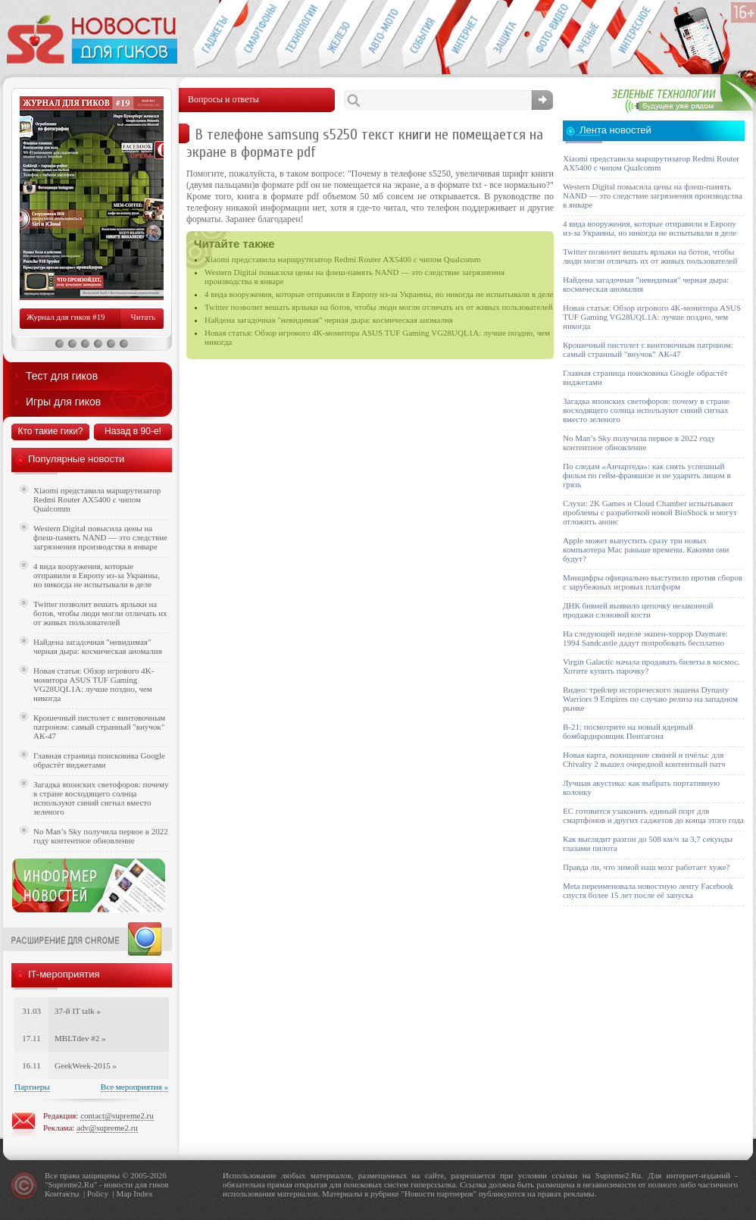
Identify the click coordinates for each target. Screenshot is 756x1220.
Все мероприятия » (134, 1086)
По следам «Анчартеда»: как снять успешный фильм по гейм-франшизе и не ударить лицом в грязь (647, 475)
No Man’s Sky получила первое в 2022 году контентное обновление (100, 836)
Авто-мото (380, 35)
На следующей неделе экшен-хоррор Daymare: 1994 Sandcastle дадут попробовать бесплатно (645, 638)
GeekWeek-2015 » (86, 1065)
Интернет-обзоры (464, 35)
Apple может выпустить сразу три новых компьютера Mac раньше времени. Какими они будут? (646, 549)
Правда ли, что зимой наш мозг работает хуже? (646, 866)
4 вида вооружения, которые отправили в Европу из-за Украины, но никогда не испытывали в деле (379, 294)
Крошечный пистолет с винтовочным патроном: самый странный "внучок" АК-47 (99, 726)
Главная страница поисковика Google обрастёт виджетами (99, 760)
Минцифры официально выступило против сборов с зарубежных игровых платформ (652, 582)
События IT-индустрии (422, 35)
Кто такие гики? (50, 431)
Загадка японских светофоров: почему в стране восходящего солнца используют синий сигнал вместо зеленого (101, 798)
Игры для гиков (63, 402)
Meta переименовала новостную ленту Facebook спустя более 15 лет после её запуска (648, 890)
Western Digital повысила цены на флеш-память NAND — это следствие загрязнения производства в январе (100, 537)
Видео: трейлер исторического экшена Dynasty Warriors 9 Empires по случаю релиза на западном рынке (650, 698)
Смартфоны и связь (255, 35)
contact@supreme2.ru (117, 1115)
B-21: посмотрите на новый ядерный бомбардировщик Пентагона (628, 731)
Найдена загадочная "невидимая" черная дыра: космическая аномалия (329, 319)
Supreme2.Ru (71, 1184)
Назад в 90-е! (133, 431)
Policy (97, 1193)
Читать (143, 316)
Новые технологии (297, 35)
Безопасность (505, 35)
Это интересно (638, 35)
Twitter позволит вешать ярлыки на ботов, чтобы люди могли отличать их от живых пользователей (379, 306)
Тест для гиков (62, 376)
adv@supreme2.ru (107, 1127)
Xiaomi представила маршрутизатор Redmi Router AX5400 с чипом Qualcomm (343, 259)
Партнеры (32, 1086)
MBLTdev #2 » (80, 1038)
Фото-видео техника (547, 35)
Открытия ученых (589, 35)
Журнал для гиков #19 (66, 316)
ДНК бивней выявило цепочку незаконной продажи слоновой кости (638, 610)
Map (123, 1193)
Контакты (62, 1193)
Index (142, 1193)
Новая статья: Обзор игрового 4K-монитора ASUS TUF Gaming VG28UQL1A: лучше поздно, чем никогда (93, 684)
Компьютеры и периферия (339, 35)
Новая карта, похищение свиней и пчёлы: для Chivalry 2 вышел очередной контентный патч (644, 759)
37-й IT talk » (78, 1010)
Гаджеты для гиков (213, 35)
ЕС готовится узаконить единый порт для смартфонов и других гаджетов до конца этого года (653, 815)
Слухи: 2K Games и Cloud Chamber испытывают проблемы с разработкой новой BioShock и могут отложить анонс (650, 512)
